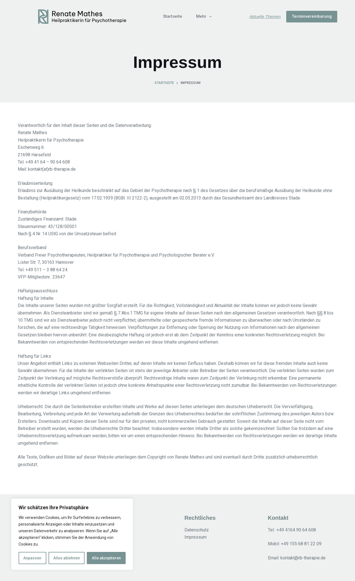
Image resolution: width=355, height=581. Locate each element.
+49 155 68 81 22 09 (301, 543)
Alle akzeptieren (106, 558)
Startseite (172, 16)
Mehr (205, 16)
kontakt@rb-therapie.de (303, 557)
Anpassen (32, 558)
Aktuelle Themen (265, 16)
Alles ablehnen (66, 558)
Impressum (195, 537)
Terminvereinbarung (312, 16)
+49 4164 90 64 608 (296, 530)
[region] (72, 534)
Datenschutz (196, 530)
